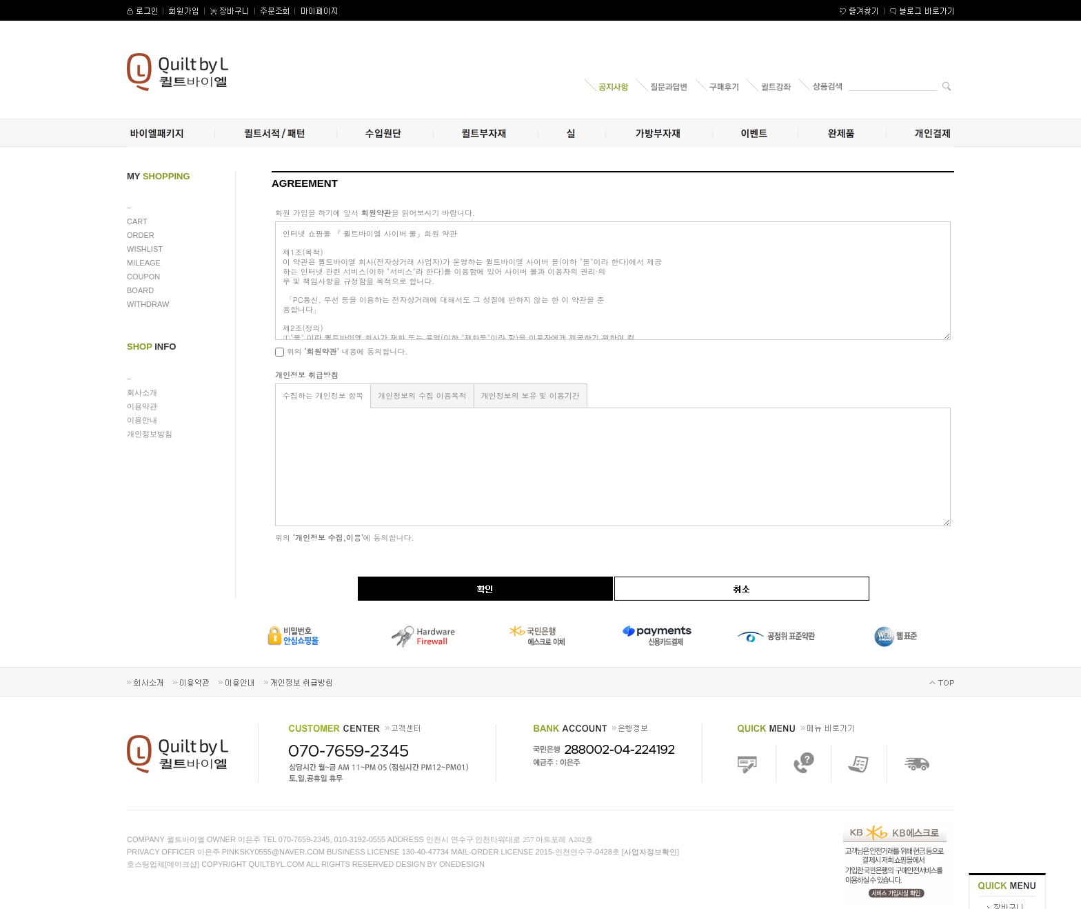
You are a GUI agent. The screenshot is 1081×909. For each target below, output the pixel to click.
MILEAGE (144, 263)
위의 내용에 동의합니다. (341, 351)
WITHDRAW (148, 304)
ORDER (140, 235)
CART (137, 221)
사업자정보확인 (650, 852)
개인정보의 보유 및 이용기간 (530, 395)
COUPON (143, 276)
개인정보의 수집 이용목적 (422, 395)
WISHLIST (145, 249)
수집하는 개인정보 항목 (323, 395)
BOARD (140, 290)
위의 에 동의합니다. (344, 537)
